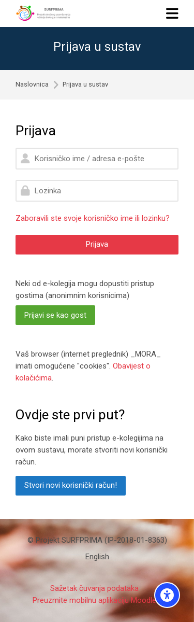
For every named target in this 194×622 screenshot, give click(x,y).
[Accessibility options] (167, 595)
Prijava (97, 244)
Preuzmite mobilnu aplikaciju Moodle (94, 600)
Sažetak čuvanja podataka (94, 588)
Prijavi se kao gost (55, 315)
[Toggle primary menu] (172, 13)
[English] (97, 557)
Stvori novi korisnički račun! (70, 485)
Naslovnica (32, 84)
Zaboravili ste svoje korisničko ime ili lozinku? (93, 218)
